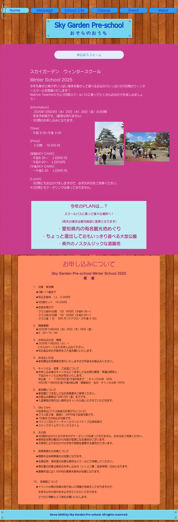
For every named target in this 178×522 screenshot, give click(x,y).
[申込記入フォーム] (89, 55)
